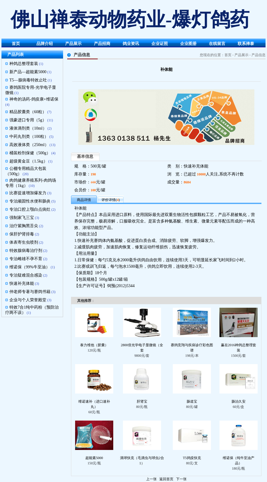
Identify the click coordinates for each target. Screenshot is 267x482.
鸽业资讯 (131, 43)
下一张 (181, 479)
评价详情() (111, 200)
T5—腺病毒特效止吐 (28, 80)
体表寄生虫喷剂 (23, 242)
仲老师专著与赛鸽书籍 (29, 291)
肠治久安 (238, 401)
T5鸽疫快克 (192, 458)
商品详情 (84, 200)
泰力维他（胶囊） (94, 345)
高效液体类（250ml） (29, 145)
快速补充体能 (21, 283)
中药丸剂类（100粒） (28, 136)
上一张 (151, 479)
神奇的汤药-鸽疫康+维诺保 (33, 99)
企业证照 (159, 43)
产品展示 (73, 43)
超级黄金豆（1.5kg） (28, 161)
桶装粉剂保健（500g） (29, 153)
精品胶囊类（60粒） (27, 112)
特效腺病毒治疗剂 (25, 250)
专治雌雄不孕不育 (25, 259)
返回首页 (166, 479)
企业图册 (188, 43)
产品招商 (102, 43)
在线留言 (217, 43)
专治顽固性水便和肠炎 (29, 201)
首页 (16, 43)
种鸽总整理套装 (23, 63)
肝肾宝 (142, 401)
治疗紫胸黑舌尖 (23, 226)
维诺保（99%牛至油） (29, 267)
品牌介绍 (44, 43)
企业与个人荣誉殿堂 (27, 300)
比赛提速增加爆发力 (27, 193)
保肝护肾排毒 (21, 234)
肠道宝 (192, 401)
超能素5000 (94, 458)
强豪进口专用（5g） (27, 120)
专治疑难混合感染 (25, 275)
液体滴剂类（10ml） (28, 128)
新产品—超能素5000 (27, 72)
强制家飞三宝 (21, 217)
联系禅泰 (246, 43)
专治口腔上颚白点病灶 (29, 209)
